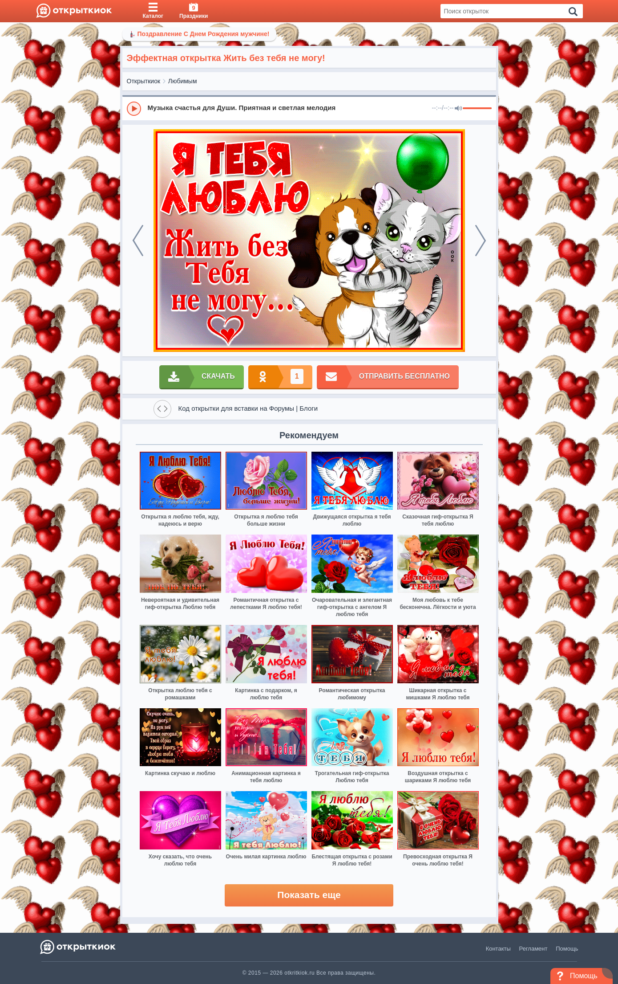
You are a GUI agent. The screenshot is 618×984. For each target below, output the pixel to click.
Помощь (567, 948)
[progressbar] (477, 109)
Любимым (182, 81)
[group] (309, 108)
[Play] (134, 109)
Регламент (533, 948)
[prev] (138, 240)
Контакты (498, 948)
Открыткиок (144, 81)
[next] (480, 240)
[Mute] (458, 108)
